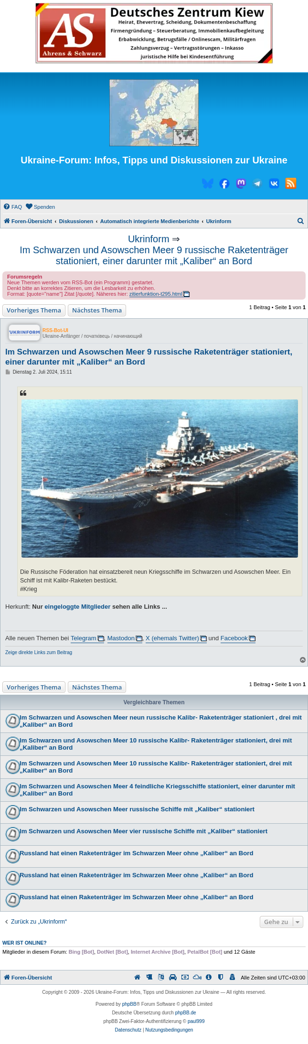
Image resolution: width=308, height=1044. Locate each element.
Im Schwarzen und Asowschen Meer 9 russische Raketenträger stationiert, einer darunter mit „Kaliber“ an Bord (154, 255)
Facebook (234, 638)
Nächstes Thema (97, 310)
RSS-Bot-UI (55, 330)
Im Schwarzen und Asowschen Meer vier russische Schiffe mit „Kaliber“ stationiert (143, 831)
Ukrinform (149, 239)
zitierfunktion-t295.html (155, 294)
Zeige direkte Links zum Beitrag (38, 652)
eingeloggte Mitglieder (77, 606)
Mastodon (121, 638)
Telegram (83, 638)
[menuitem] (12, 207)
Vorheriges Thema (34, 310)
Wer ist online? (24, 943)
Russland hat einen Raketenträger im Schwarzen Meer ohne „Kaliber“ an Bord (137, 853)
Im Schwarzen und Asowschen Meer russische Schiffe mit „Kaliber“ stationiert (137, 809)
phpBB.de (185, 1012)
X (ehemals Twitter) (172, 638)
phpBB (129, 1004)
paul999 (196, 1021)
